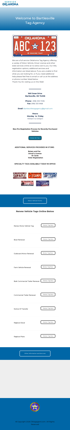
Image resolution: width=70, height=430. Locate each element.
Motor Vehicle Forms (35, 200)
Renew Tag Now (48, 225)
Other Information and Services (35, 353)
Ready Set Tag (35, 138)
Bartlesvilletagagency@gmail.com (38, 109)
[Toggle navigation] (67, 3)
